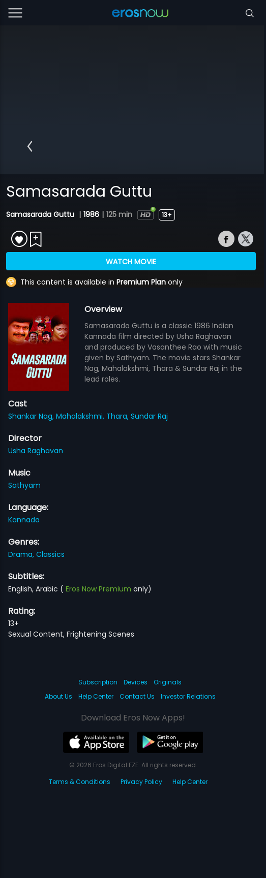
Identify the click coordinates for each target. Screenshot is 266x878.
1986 (91, 214)
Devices (135, 682)
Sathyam (24, 485)
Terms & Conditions (79, 781)
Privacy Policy (141, 781)
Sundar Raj (149, 416)
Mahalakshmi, (81, 416)
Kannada (24, 520)
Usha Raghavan (35, 451)
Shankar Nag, (32, 416)
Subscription (97, 682)
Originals (168, 682)
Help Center (95, 696)
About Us (58, 696)
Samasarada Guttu (41, 214)
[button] (30, 146)
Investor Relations (188, 696)
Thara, (118, 416)
